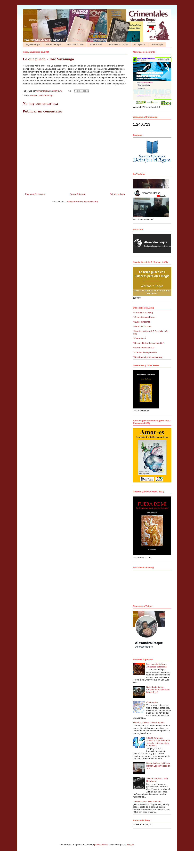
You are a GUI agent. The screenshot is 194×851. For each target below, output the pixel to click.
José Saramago (45, 95)
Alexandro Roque (53, 44)
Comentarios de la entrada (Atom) (82, 201)
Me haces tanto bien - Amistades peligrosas (156, 665)
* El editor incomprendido (145, 352)
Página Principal (33, 44)
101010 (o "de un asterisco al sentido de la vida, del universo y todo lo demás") (158, 742)
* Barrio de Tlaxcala (142, 326)
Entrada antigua (117, 194)
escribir (33, 95)
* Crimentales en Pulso (143, 317)
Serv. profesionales (75, 44)
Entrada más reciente (35, 194)
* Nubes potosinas (141, 322)
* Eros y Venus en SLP (143, 347)
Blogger (130, 844)
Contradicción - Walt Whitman (147, 801)
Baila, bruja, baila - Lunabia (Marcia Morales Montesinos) (158, 689)
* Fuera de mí (139, 338)
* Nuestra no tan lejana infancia (147, 357)
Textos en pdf (157, 44)
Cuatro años (152, 702)
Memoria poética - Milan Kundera (148, 722)
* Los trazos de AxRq (143, 312)
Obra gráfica (139, 44)
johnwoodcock (101, 844)
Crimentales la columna (118, 44)
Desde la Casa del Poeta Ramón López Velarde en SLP (158, 766)
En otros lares (96, 44)
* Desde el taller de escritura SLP (148, 343)
